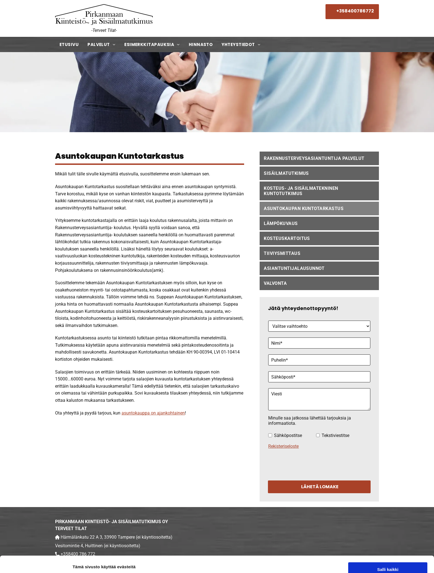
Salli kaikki (388, 530)
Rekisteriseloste (283, 446)
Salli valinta (387, 546)
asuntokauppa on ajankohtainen (153, 413)
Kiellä (387, 562)
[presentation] (310, 464)
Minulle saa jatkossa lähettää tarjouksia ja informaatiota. (309, 420)
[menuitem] (69, 44)
